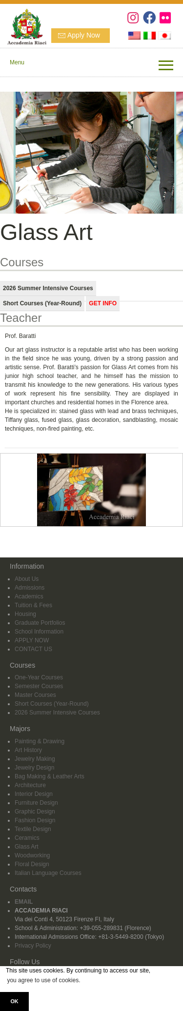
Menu (17, 62)
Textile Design (33, 829)
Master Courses (35, 695)
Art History (28, 750)
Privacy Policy (33, 945)
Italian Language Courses (48, 873)
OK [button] (14, 1001)
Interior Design (34, 794)
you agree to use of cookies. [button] (43, 980)
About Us (27, 578)
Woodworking (32, 855)
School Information (39, 631)
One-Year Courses (39, 677)
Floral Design (32, 864)
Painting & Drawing (39, 741)
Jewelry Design (34, 767)
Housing (25, 614)
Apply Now (83, 35)
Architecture (30, 785)
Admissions (29, 587)
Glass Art (27, 846)
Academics (29, 596)
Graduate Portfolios (40, 622)
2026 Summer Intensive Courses (57, 712)
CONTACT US (33, 649)
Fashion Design (35, 820)
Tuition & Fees (33, 605)
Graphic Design (35, 811)
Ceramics (27, 837)
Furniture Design (36, 802)
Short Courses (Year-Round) (52, 703)
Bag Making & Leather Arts (49, 776)
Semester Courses (39, 686)
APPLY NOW (32, 640)
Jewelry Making (35, 758)
